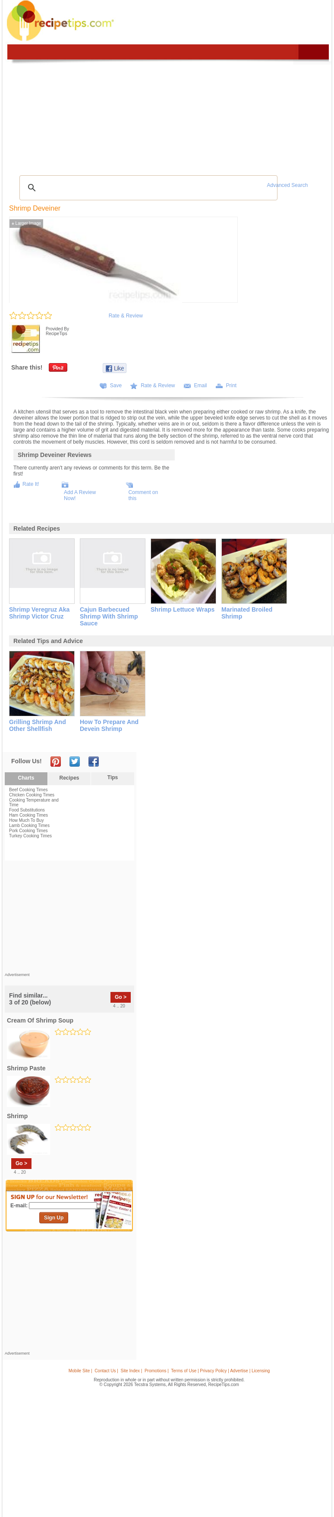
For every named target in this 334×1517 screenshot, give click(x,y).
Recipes (69, 778)
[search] (147, 188)
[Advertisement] (69, 919)
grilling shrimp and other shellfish (37, 725)
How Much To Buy (26, 820)
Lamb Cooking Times (29, 825)
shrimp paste (26, 1068)
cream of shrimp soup (40, 1020)
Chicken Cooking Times (31, 795)
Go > (120, 997)
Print (231, 385)
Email (200, 385)
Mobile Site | (80, 1370)
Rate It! (30, 484)
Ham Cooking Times (28, 815)
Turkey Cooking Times (30, 835)
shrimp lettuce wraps (182, 609)
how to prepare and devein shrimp (109, 725)
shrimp (17, 1116)
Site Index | (131, 1370)
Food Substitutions (27, 810)
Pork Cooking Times (28, 830)
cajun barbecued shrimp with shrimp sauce (109, 616)
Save (116, 385)
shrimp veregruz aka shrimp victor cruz (39, 613)
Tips (112, 777)
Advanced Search (287, 185)
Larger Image (26, 223)
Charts (26, 778)
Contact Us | (106, 1370)
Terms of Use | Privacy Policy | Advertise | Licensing (220, 1370)
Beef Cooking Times (28, 789)
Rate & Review (126, 316)
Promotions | (157, 1370)
